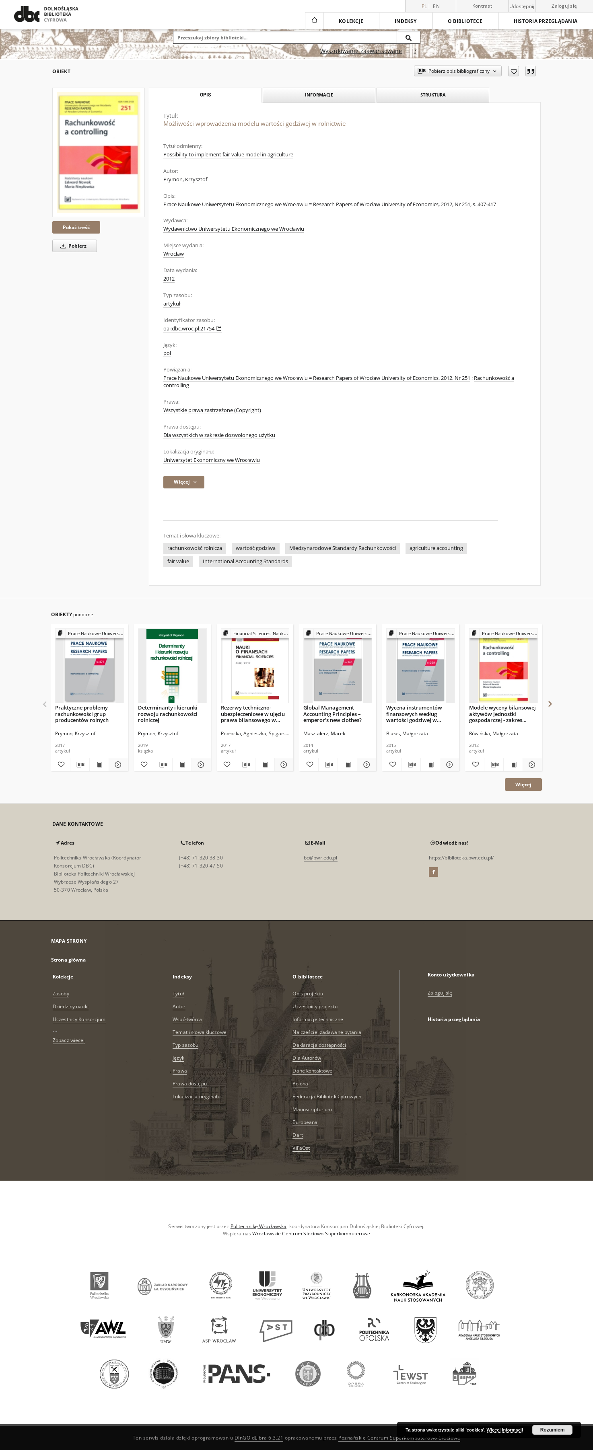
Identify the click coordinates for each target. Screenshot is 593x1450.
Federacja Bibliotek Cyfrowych (326, 1096)
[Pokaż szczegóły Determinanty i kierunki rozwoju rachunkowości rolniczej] (200, 764)
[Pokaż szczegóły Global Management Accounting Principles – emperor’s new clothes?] (365, 764)
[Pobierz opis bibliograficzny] (79, 764)
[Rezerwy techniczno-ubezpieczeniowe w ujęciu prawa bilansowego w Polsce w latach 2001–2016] (255, 666)
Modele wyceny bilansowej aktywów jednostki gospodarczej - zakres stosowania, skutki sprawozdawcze (502, 714)
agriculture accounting (436, 548)
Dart (297, 1135)
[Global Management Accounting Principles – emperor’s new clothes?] (338, 666)
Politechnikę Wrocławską (259, 1226)
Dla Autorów (306, 1057)
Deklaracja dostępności (319, 1045)
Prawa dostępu (190, 1083)
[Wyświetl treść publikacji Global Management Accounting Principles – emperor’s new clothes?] (347, 764)
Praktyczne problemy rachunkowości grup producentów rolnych (82, 714)
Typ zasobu (185, 1045)
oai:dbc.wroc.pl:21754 (192, 328)
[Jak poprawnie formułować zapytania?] (415, 51)
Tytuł (178, 993)
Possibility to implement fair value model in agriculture (228, 154)
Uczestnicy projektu (314, 1006)
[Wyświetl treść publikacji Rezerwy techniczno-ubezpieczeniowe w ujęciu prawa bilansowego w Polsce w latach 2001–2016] (264, 764)
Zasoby (61, 993)
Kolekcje (351, 21)
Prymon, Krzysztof (185, 179)
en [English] (436, 6)
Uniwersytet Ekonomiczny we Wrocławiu (211, 460)
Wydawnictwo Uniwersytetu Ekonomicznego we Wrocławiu (233, 229)
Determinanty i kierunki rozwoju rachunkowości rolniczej (168, 714)
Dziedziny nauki (71, 1006)
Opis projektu (307, 993)
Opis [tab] (205, 95)
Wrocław (173, 253)
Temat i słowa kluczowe (199, 1032)
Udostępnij (522, 6)
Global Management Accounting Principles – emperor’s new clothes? (332, 714)
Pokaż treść (76, 227)
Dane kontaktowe (312, 1070)
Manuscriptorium (312, 1109)
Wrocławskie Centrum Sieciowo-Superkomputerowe (311, 1233)
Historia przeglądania (545, 21)
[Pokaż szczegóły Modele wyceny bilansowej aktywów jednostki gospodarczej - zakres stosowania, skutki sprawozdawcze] (531, 764)
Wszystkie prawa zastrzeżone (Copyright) (212, 410)
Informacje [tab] (319, 95)
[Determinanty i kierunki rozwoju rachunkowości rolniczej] (172, 666)
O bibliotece (465, 21)
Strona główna (68, 959)
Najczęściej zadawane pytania (326, 1032)
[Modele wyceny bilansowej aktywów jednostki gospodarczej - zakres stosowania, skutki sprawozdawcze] (503, 666)
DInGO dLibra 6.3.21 (259, 1437)
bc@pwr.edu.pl (321, 857)
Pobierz (72, 245)
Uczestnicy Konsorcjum (79, 1019)
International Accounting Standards (245, 561)
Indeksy (405, 21)
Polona (300, 1083)
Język (178, 1057)
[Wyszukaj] (408, 37)
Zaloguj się (564, 5)
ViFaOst (301, 1147)
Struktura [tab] (433, 95)
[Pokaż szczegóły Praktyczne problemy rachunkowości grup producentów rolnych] (117, 764)
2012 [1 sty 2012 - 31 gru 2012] (169, 278)
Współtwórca (187, 1019)
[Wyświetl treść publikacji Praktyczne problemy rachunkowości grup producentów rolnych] (99, 764)
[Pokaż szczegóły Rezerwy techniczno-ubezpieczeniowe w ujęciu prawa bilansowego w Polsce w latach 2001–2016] (283, 764)
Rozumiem (552, 1430)
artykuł (171, 303)
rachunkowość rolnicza (194, 548)
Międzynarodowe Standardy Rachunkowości (342, 548)
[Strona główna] (314, 21)
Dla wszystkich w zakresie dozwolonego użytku (219, 435)
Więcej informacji (505, 1429)
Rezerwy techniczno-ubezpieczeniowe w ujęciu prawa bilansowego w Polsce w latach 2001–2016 (253, 714)
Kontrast (482, 5)
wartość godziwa (256, 548)
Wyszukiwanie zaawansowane (361, 51)
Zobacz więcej (69, 1040)
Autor (179, 1006)
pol (167, 353)
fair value (178, 561)
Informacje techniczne (317, 1019)
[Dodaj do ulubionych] (513, 71)
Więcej (523, 784)
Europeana (304, 1122)
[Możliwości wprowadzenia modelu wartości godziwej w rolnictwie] (98, 152)
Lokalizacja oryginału (196, 1096)
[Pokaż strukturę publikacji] (90, 634)
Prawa (180, 1070)
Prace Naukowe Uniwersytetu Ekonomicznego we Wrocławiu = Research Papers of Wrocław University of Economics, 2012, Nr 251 (316, 378)
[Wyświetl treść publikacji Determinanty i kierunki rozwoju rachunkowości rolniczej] (182, 764)
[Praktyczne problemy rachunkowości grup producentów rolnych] (90, 666)
